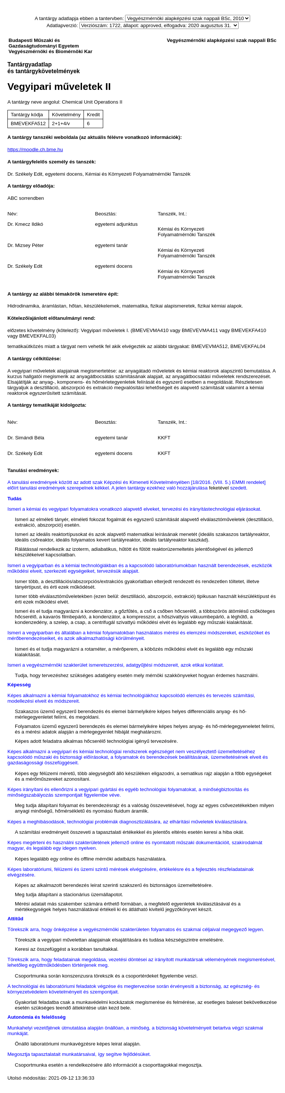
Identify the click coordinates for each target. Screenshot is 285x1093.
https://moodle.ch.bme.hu (35, 149)
